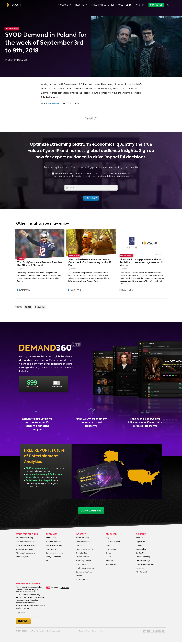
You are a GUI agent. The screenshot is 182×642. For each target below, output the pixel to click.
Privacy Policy (97, 631)
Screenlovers (52, 104)
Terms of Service (85, 631)
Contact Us (156, 5)
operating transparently (124, 167)
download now (91, 511)
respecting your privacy (93, 167)
